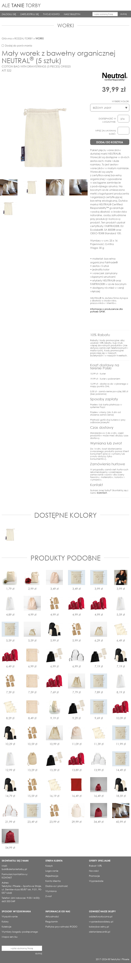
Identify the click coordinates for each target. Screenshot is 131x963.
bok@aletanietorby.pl (14, 869)
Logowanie (51, 870)
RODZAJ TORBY (23, 38)
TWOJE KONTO (51, 14)
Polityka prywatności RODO (61, 926)
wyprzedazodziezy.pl (101, 921)
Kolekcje (6, 926)
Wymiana (51, 891)
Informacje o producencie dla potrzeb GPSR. (106, 310)
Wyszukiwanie (10, 916)
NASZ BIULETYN (72, 14)
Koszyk (49, 865)
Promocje (94, 875)
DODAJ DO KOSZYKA (109, 142)
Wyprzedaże (96, 880)
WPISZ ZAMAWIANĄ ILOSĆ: (105, 132)
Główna (7, 38)
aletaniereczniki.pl (99, 931)
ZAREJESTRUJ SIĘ (29, 14)
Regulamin (51, 921)
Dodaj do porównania (18, 45)
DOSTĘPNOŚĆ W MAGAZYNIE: (107, 120)
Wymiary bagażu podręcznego (20, 931)
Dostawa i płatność (56, 886)
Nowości (94, 870)
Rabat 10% (95, 865)
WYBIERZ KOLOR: (120, 101)
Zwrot (48, 896)
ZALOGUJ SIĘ (9, 14)
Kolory (5, 921)
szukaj (123, 14)
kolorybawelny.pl (99, 926)
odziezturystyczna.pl (100, 916)
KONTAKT (102, 492)
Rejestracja (51, 875)
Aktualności (52, 916)
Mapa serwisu (10, 936)
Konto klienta (53, 880)
